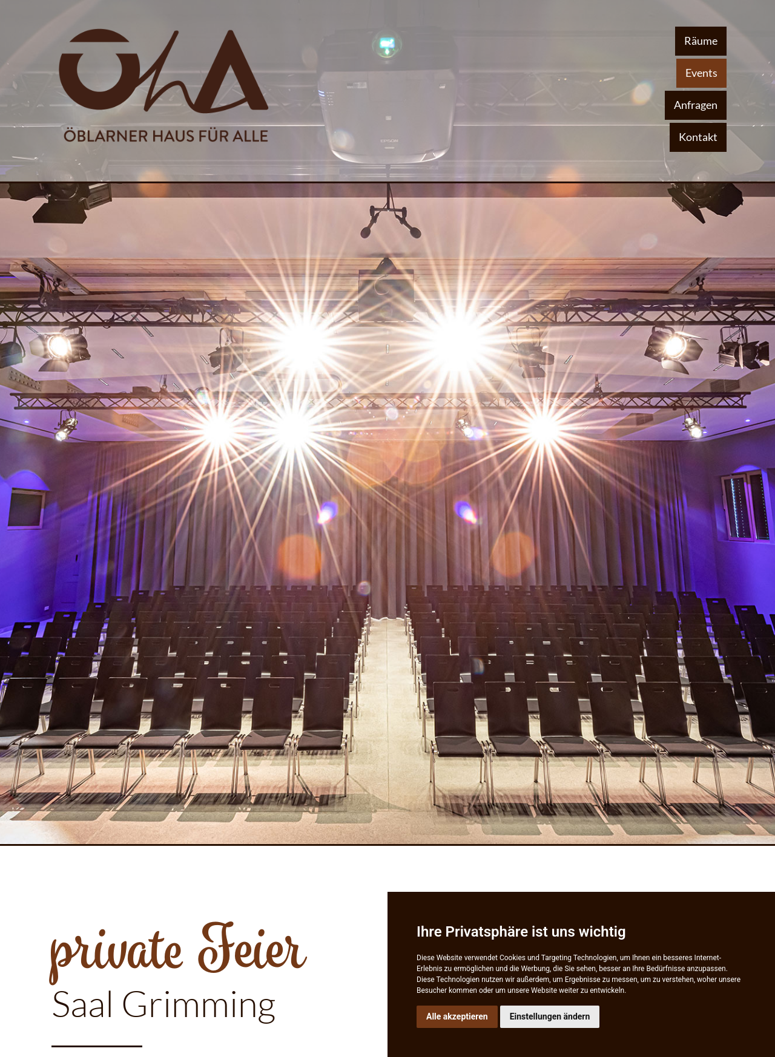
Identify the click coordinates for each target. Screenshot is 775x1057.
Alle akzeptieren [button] (457, 1016)
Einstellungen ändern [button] (550, 1016)
